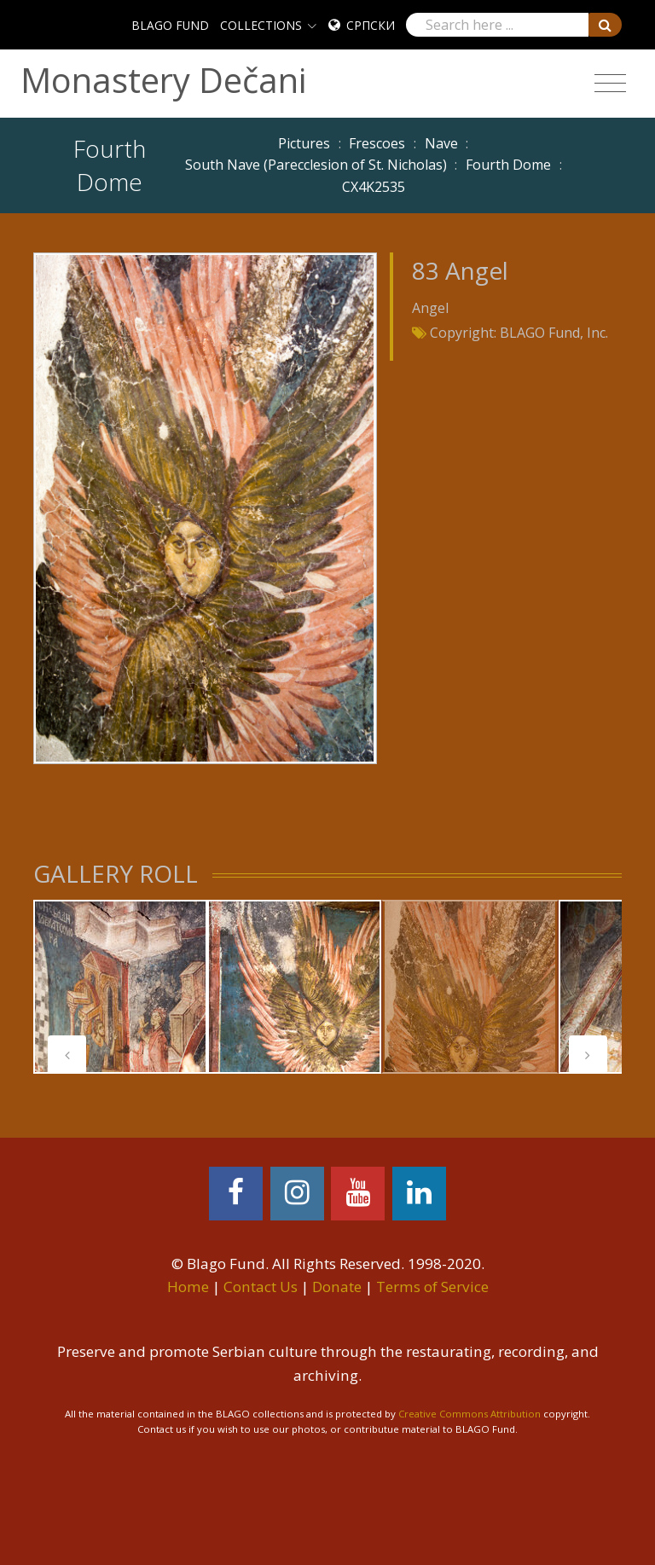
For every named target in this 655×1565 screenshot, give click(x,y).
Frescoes (377, 143)
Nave (441, 143)
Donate (337, 1286)
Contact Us (260, 1286)
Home (188, 1286)
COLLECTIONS (261, 25)
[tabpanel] (120, 987)
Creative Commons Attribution (469, 1413)
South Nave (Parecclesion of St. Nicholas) (316, 164)
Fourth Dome (508, 164)
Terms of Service (432, 1286)
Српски (370, 25)
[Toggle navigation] (610, 83)
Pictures (304, 143)
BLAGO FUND (170, 25)
